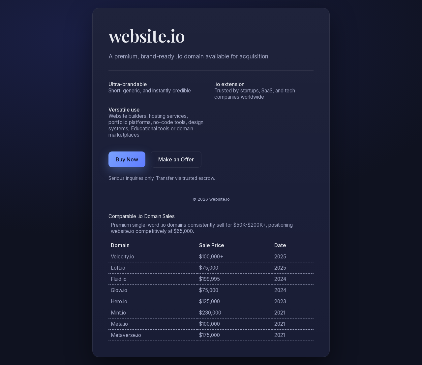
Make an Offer (176, 159)
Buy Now (127, 159)
